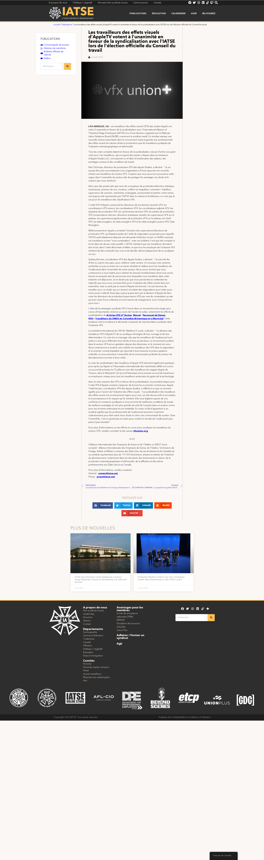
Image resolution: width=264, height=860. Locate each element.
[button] (102, 505)
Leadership (88, 614)
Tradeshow (88, 639)
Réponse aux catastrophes (96, 677)
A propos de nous (95, 607)
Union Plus (122, 630)
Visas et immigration (93, 656)
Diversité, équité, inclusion (96, 667)
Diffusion (87, 646)
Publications (138, 13)
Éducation (159, 13)
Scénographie (90, 632)
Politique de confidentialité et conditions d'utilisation (184, 717)
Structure (87, 617)
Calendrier (178, 13)
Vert (85, 681)
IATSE (78, 12)
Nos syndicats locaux (93, 611)
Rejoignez (208, 13)
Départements (93, 629)
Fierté (86, 671)
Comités (89, 661)
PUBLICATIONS (50, 39)
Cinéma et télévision (93, 636)
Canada (87, 642)
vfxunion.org (140, 431)
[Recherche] (67, 66)
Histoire (87, 621)
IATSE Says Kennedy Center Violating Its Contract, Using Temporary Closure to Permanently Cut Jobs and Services (100, 579)
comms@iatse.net (108, 473)
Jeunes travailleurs (92, 674)
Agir (194, 13)
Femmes (87, 664)
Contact (87, 624)
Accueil (57, 25)
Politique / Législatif (92, 649)
